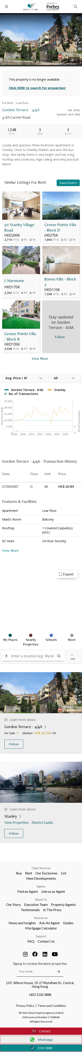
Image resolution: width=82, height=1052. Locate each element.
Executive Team (36, 904)
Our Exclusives (46, 873)
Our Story (13, 904)
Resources (41, 918)
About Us (41, 899)
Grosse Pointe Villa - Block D (60, 227)
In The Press (52, 910)
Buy (19, 873)
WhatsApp (41, 1039)
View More (10, 550)
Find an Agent (27, 891)
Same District (68, 183)
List (63, 873)
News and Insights (22, 923)
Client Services (41, 868)
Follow (14, 744)
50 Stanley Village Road (19, 227)
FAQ (30, 941)
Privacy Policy (25, 1005)
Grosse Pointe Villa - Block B (20, 336)
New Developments (41, 878)
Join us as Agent (53, 891)
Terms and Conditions (52, 1005)
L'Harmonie (14, 280)
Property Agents (63, 904)
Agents (41, 886)
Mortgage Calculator (41, 928)
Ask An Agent (49, 923)
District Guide (43, 822)
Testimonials (30, 910)
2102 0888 (41, 1048)
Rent (28, 873)
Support (41, 936)
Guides (68, 923)
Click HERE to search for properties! (37, 88)
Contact (41, 1031)
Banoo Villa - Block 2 (60, 281)
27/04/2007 (10, 486)
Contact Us (46, 941)
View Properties (17, 822)
